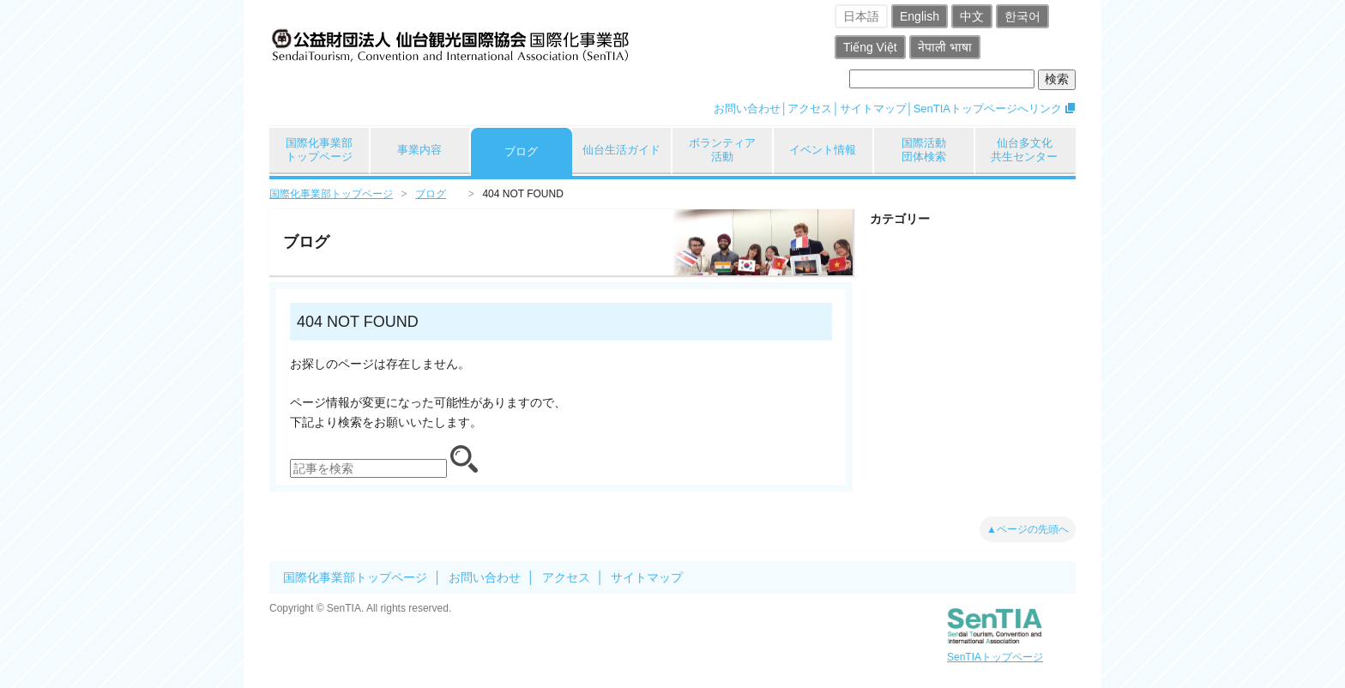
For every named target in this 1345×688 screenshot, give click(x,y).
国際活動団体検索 (924, 149)
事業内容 (419, 149)
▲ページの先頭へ (1027, 529)
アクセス (809, 108)
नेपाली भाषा (945, 47)
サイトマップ (873, 108)
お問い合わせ (747, 108)
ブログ (521, 151)
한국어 (1022, 16)
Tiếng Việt (870, 47)
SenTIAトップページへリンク (988, 108)
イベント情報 (822, 149)
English (919, 16)
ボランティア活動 (722, 149)
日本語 (861, 16)
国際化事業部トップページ (319, 149)
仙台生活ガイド (621, 149)
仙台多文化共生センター (1024, 149)
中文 (972, 16)
